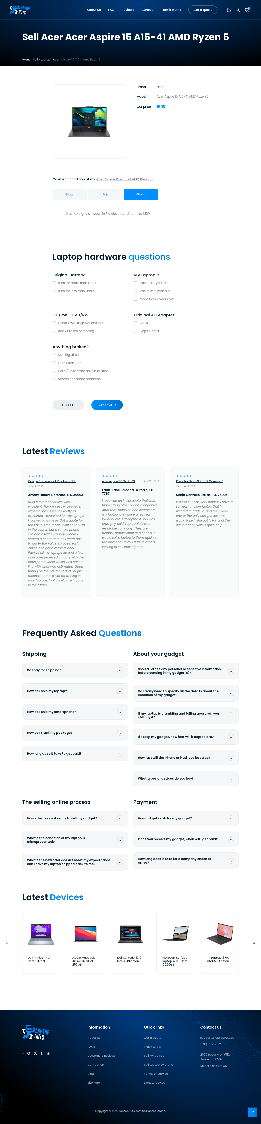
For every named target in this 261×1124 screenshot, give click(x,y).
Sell (35, 59)
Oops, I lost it (171, 331)
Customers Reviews (101, 1056)
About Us (94, 1038)
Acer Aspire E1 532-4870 (118, 481)
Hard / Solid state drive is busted (130, 371)
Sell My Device (154, 1056)
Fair (105, 194)
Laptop (45, 59)
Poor (70, 194)
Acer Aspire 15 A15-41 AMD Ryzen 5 (124, 179)
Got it (171, 323)
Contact (148, 10)
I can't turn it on (130, 363)
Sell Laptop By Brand (158, 1065)
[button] (254, 943)
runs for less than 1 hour (90, 291)
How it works (171, 10)
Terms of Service (156, 1074)
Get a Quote (152, 1038)
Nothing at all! (130, 354)
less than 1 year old (171, 283)
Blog (91, 1074)
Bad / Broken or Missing (90, 331)
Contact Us (96, 1065)
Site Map (94, 1083)
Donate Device (154, 1083)
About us (94, 10)
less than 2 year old (171, 291)
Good (141, 194)
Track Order (152, 1047)
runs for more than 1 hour (90, 283)
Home (26, 59)
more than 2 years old (171, 299)
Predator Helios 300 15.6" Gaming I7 (199, 481)
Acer (56, 59)
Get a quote (202, 10)
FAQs (91, 1047)
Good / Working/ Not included (90, 323)
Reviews (128, 10)
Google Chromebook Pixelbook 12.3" (52, 481)
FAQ (111, 10)
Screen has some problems (130, 379)
